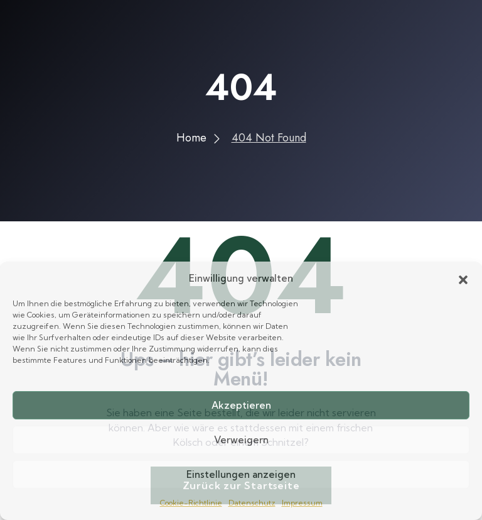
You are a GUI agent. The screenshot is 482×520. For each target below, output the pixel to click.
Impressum (302, 502)
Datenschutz (252, 502)
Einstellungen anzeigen (241, 474)
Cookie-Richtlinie (191, 502)
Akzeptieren (241, 405)
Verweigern (241, 440)
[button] (463, 278)
